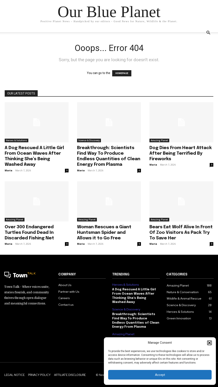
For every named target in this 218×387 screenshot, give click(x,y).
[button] (209, 343)
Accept (160, 375)
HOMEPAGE (121, 73)
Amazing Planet (159, 140)
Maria (8, 170)
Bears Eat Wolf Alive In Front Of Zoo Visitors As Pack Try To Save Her (181, 232)
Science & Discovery (89, 140)
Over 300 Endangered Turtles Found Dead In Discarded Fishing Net (29, 232)
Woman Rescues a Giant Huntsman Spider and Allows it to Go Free (104, 232)
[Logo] (28, 276)
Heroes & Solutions (16, 140)
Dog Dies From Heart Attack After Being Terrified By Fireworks (180, 153)
